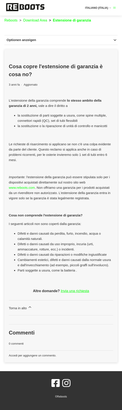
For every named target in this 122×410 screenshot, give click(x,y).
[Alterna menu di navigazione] (114, 7)
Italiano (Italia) (98, 7)
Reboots (11, 20)
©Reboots (61, 396)
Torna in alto (20, 307)
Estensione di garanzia (72, 20)
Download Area (35, 20)
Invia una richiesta (75, 291)
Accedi (13, 355)
